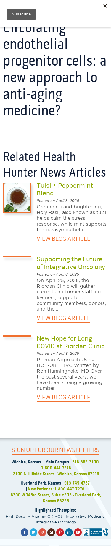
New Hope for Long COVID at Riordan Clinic (70, 342)
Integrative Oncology (56, 522)
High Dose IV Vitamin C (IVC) (34, 516)
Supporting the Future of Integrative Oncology (71, 263)
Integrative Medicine (85, 516)
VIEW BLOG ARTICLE (63, 238)
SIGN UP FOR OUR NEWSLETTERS (55, 450)
